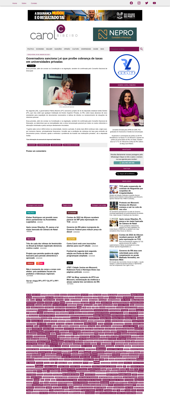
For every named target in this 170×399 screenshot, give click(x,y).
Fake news (69, 324)
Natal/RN (87, 352)
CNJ (97, 307)
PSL (35, 371)
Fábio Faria (51, 324)
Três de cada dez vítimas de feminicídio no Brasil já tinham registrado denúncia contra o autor (44, 246)
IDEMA (80, 334)
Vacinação (77, 393)
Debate (71, 313)
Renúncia (40, 374)
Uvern (70, 393)
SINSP (99, 385)
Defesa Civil (78, 313)
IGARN (102, 334)
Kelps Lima (79, 341)
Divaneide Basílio (35, 318)
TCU (76, 387)
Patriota (61, 359)
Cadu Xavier (84, 302)
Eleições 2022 (130, 318)
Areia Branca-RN (128, 297)
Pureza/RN (53, 371)
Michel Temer (119, 346)
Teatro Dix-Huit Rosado (85, 387)
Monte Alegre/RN (90, 349)
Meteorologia (110, 346)
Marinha (46, 346)
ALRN (29, 297)
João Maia (82, 339)
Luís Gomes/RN (106, 344)
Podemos (114, 363)
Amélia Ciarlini (59, 297)
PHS (52, 363)
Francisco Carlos (106, 326)
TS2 (114, 390)
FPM (98, 326)
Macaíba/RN (119, 344)
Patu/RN (67, 359)
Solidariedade (118, 385)
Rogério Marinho (112, 374)
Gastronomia (59, 328)
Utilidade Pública (63, 393)
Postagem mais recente (34, 205)
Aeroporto (63, 295)
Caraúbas (38, 305)
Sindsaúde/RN (78, 385)
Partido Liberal (85, 357)
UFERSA (140, 390)
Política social (75, 366)
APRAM (119, 297)
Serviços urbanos (94, 382)
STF (134, 385)
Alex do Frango (112, 295)
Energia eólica (75, 321)
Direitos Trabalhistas (131, 315)
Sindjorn (70, 385)
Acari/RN (44, 295)
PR (128, 366)
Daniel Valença (64, 313)
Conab (50, 310)
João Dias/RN (74, 339)
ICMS (75, 334)
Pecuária (111, 359)
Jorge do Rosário (92, 339)
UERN (134, 390)
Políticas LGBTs (86, 366)
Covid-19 (139, 310)
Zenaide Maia (131, 393)
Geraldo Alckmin (110, 328)
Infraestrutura (52, 336)
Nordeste (137, 352)
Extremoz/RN (127, 321)
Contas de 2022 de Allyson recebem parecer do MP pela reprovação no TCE (83, 219)
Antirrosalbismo (88, 297)
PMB (91, 363)
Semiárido (29, 382)
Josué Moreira (131, 339)
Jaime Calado (35, 339)
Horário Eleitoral (31, 334)
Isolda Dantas (56, 145)
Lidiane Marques (67, 344)
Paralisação (116, 355)
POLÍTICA (30, 49)
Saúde (36, 380)
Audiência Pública (49, 300)
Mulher (75, 352)
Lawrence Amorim (51, 344)
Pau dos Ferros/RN (76, 359)
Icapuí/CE (69, 334)
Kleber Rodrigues (88, 341)
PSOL (39, 371)
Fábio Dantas (41, 324)
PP (124, 366)
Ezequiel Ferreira (137, 321)
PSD (136, 369)
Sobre (24, 3)
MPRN (59, 352)
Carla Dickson (47, 305)
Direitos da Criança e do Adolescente (81, 315)
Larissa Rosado (32, 344)
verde (82, 393)
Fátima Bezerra (90, 324)
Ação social (36, 295)
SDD (42, 380)
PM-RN (85, 363)
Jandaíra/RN (43, 339)
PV (59, 371)
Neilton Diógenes (121, 352)
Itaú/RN (103, 336)
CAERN (92, 302)
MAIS (102, 49)
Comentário (120, 307)
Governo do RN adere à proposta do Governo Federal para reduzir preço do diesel (84, 229)
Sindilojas (46, 385)
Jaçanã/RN (135, 336)
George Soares (99, 328)
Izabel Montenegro (125, 336)
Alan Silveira (97, 295)
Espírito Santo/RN (99, 321)
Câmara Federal (106, 302)
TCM (71, 387)
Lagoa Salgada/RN (119, 341)
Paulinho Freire (88, 359)
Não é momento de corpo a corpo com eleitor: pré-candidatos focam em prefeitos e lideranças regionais (43, 271)
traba (67, 390)
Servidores (105, 382)
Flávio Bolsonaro (74, 326)
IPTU (72, 336)
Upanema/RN (53, 393)
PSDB (141, 369)
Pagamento (93, 355)
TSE (118, 390)
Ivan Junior (114, 336)
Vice (97, 393)
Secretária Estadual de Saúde (67, 380)
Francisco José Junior (130, 326)
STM (142, 385)
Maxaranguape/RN (75, 346)
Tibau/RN (30, 390)
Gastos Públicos (49, 329)
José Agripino (121, 339)
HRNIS (53, 334)
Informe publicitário (39, 336)
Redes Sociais (122, 371)
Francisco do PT (117, 326)
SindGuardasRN (37, 385)
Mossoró (101, 349)
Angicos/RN (78, 297)
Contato (34, 3)
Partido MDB (95, 357)
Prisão (103, 369)
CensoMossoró (139, 305)
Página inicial (67, 205)
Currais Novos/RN (49, 313)
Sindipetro (54, 385)
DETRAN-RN (133, 313)
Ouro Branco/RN (76, 354)
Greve (57, 331)
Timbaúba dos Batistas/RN (41, 390)
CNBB (89, 307)
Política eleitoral (64, 366)
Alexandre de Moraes (124, 295)
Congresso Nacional (72, 310)
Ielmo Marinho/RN (88, 334)
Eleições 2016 (93, 318)
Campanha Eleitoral (137, 302)
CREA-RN (33, 313)
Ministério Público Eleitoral (62, 349)
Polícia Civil (128, 363)
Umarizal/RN (35, 393)
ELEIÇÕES (58, 49)
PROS (122, 369)
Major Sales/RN (133, 344)
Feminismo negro (138, 324)
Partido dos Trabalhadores (70, 357)
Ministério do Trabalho (46, 349)
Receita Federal (101, 371)
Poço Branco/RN (105, 363)
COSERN (132, 310)
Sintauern (104, 385)
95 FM (29, 295)
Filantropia (65, 326)
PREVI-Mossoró (81, 369)
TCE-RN (65, 387)
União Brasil (43, 393)
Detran (126, 313)
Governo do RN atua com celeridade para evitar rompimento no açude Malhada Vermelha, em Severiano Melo (126, 255)
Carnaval (79, 305)
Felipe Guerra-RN (118, 324)
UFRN (28, 393)
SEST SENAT (123, 382)
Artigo (32, 300)
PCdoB (101, 359)
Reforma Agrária (132, 371)
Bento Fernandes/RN (113, 300)
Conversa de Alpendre (101, 310)
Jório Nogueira (103, 339)
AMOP (66, 297)
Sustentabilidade (40, 387)
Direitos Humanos (117, 315)
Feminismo (128, 324)
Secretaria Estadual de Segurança (90, 380)
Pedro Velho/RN (130, 359)
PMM (96, 362)
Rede (107, 371)
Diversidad (44, 318)
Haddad (113, 331)
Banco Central (93, 300)
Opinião (59, 355)
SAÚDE (95, 49)
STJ (138, 385)
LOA (98, 344)
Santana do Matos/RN (61, 377)
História (141, 331)
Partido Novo (104, 357)
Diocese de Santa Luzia (47, 315)
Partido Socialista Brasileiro (131, 357)
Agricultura (84, 295)
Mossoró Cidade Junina (115, 349)
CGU (28, 307)
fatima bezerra (78, 324)
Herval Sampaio (132, 331)
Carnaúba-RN (72, 305)
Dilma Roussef (33, 315)
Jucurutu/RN (140, 339)
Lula (113, 344)
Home (15, 3)
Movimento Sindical (44, 352)
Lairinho (127, 341)
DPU (60, 318)
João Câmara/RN (65, 339)
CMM (79, 307)
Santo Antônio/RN (73, 377)
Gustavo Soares (86, 331)
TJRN (51, 390)
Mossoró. (126, 349)
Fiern (59, 326)
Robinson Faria (90, 374)
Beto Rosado (125, 300)
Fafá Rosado (60, 324)
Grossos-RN (64, 331)
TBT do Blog (57, 387)
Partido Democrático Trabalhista (52, 357)
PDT (106, 359)
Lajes (132, 341)
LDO (60, 344)
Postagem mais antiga (99, 205)
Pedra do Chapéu (119, 359)
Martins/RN (65, 346)
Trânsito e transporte (88, 390)
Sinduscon (86, 385)
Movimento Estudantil (137, 349)
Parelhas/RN (124, 354)
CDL (100, 305)
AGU (91, 295)
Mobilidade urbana (78, 349)
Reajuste (92, 371)
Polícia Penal (30, 366)
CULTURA (75, 49)
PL (56, 363)
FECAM (100, 324)
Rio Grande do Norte (71, 145)
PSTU (44, 371)
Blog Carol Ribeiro (137, 300)
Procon (109, 369)
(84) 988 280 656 (127, 163)
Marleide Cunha (55, 346)
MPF (53, 352)
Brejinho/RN (76, 302)
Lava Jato (41, 344)
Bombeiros (48, 302)
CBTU (95, 305)
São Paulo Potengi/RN (130, 377)
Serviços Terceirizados (80, 382)
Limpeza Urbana (78, 344)
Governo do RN (43, 145)
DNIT (50, 318)
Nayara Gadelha (110, 352)
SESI (117, 382)
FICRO (54, 326)
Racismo (63, 371)
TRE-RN (100, 390)
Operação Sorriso (50, 354)
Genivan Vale (89, 328)
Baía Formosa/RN (76, 300)
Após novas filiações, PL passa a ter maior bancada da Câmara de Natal (131, 221)
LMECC (94, 344)
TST (122, 390)
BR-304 (56, 302)
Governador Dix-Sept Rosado (124, 328)
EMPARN (54, 321)
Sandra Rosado (36, 377)
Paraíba (109, 354)
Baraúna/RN (102, 300)
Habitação (106, 331)
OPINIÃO (67, 49)
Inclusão (133, 334)
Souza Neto (128, 385)
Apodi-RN (112, 297)
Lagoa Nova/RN (108, 341)
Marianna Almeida (37, 346)
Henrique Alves (122, 331)
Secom (53, 380)
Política (39, 366)
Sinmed (93, 385)
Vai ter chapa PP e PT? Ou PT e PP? (42, 281)
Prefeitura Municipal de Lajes (34, 369)
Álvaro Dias (49, 297)
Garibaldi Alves (37, 329)
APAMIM (100, 297)
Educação (32, 145)
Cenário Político (123, 305)
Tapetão (48, 387)
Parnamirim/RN (134, 354)
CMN (84, 307)
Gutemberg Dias (97, 331)
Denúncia (90, 313)
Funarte (141, 326)
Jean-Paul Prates (53, 339)
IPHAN (67, 336)
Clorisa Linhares (70, 307)
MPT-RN (65, 352)
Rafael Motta (72, 371)
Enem (68, 321)
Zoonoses (139, 393)
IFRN (96, 334)
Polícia (120, 363)
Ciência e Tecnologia (37, 307)
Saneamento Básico (48, 377)
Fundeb (29, 328)
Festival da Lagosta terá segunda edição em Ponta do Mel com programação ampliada (82, 253)
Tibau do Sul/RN (139, 387)
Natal (81, 352)
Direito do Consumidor (62, 315)
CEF (115, 305)
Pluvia (70, 363)
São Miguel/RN (118, 377)
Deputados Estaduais (101, 313)
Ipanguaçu (61, 336)
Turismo (127, 390)
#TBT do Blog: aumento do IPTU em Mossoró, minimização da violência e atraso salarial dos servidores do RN (83, 279)
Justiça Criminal (31, 341)
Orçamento (66, 355)
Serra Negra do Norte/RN (64, 382)
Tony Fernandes (59, 390)
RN (82, 374)
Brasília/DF (69, 302)
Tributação (108, 390)
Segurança (139, 380)
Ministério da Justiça (137, 346)
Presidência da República (51, 369)
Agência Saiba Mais (74, 295)
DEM (85, 313)
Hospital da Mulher (44, 334)
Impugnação (125, 334)
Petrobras (39, 363)
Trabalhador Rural (75, 390)
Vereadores (90, 393)
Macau (126, 344)
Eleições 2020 (118, 318)
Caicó (98, 302)
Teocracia (109, 387)
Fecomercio (108, 324)
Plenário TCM (63, 363)
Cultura (40, 313)
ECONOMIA (40, 49)
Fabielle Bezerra (31, 324)
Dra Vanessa (66, 318)
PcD (96, 359)
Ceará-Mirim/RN (107, 305)
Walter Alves (121, 393)
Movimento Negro (32, 352)
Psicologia (29, 371)
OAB (43, 355)
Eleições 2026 (37, 321)
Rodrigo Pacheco (101, 374)
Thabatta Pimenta (119, 387)
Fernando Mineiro (45, 326)
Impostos (117, 334)
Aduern (57, 295)
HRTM (58, 334)
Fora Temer (91, 326)
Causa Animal (88, 305)
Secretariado (129, 380)
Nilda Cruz (130, 352)
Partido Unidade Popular (42, 359)
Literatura (87, 344)
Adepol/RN (50, 295)
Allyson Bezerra (137, 295)
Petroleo (46, 363)
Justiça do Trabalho (43, 341)
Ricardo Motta (57, 374)
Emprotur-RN (61, 321)
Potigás (120, 366)
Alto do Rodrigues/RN (38, 297)
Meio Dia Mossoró (98, 346)
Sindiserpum (62, 385)
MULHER (49, 49)
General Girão (68, 329)
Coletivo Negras (111, 307)
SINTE (111, 385)
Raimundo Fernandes (83, 371)
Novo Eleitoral (36, 354)
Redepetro (113, 371)
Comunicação (42, 310)
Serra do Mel (53, 382)
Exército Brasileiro (117, 321)
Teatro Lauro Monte (100, 387)
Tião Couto (129, 387)
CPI (28, 313)
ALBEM (104, 295)
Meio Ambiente (86, 346)
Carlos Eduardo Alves (60, 305)
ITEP (107, 336)
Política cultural (51, 366)
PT (48, 371)
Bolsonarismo (31, 302)
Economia (75, 318)
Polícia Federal (138, 363)
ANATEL (72, 297)
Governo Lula (49, 331)
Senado (36, 382)
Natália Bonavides (98, 352)
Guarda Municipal (74, 331)
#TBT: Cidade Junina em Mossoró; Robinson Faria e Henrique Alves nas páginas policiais (83, 270)
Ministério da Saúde (32, 349)
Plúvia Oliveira (77, 363)
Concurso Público (59, 310)
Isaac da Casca (84, 336)
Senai (41, 382)
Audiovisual (60, 300)
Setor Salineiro (133, 382)
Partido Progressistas (116, 357)
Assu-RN (39, 300)
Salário (134, 374)
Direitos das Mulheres (102, 315)
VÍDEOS (30, 263)
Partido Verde (53, 359)
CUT (57, 313)
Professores (115, 369)
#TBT (70, 263)
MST (69, 352)
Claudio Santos (60, 307)
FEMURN (30, 326)
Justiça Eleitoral (57, 341)
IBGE (63, 334)
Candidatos (30, 305)
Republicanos (48, 374)
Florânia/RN (83, 326)
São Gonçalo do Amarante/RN (89, 377)
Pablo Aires (85, 354)
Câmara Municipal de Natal (121, 302)
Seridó (46, 382)
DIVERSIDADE (86, 49)
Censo (132, 305)
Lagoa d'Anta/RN (98, 341)
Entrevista (84, 321)
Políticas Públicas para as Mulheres (104, 366)
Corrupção (124, 310)
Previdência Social (94, 369)
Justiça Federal (70, 341)
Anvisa (95, 297)
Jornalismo (112, 339)
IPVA (77, 336)
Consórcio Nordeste (86, 310)
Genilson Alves (79, 328)
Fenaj (36, 326)
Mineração (127, 346)
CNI (93, 307)
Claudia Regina (49, 307)
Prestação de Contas (68, 369)
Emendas (47, 321)
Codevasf (102, 307)
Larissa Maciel (139, 341)
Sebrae (48, 380)
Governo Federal (36, 331)
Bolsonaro (40, 302)
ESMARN (90, 321)
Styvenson (30, 387)
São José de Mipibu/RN (105, 377)
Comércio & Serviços (131, 307)
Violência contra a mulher (108, 393)
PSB (127, 369)
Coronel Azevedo (114, 310)
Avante (67, 300)
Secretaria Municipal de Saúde (113, 380)
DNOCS (55, 318)
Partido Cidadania (37, 357)
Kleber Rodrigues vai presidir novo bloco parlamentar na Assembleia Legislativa (42, 219)
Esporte (107, 321)
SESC (112, 382)
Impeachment (109, 334)
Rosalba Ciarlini (125, 374)
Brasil (62, 302)
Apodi (106, 297)
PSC (131, 369)
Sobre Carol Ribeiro (127, 85)
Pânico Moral (102, 354)
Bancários (85, 300)
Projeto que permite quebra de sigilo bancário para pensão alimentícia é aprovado (42, 255)
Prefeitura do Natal (137, 366)
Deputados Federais (116, 313)
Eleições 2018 (105, 318)
